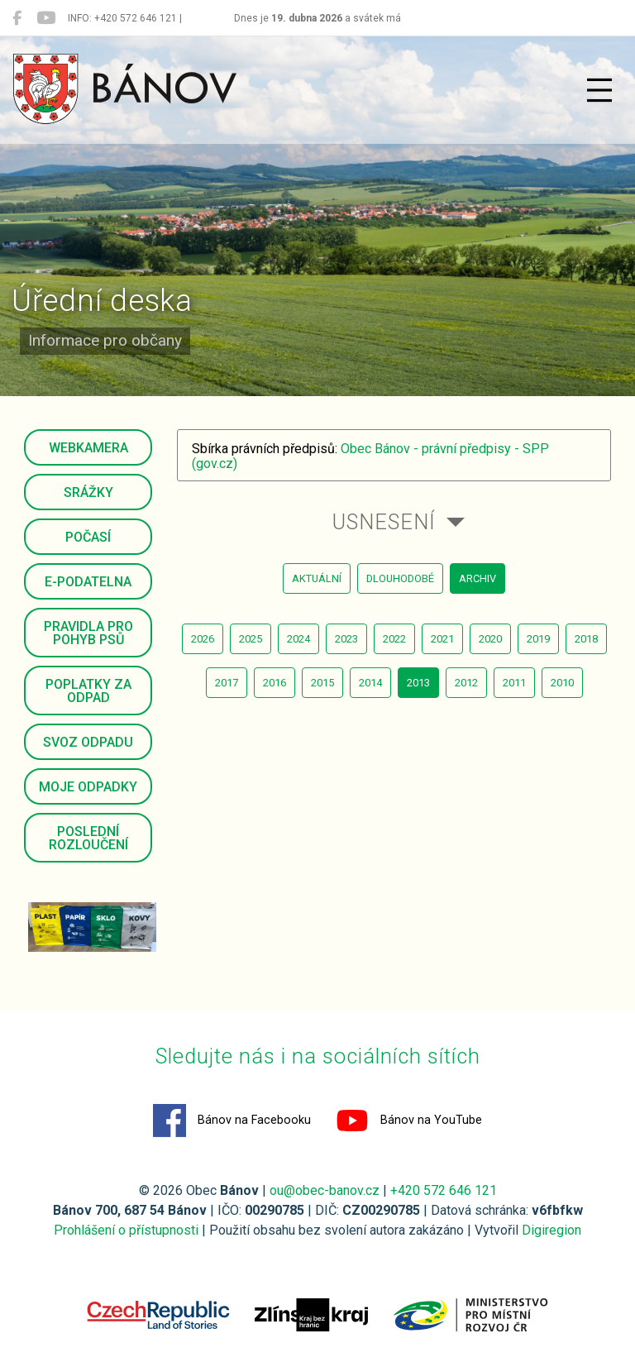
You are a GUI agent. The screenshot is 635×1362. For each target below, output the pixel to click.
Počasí (88, 537)
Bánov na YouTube (409, 1120)
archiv (477, 578)
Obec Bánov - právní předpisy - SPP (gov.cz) (370, 456)
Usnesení (384, 521)
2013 (418, 682)
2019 (538, 639)
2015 (322, 682)
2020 (490, 639)
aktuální (316, 578)
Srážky (88, 492)
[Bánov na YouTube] (45, 18)
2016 (274, 682)
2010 (562, 682)
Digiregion (551, 1230)
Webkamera (88, 448)
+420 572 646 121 (443, 1190)
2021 (442, 639)
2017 (226, 682)
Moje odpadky (88, 787)
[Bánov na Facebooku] (16, 18)
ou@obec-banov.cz (325, 1190)
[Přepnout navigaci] (599, 90)
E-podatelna (88, 582)
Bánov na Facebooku (232, 1120)
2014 (370, 682)
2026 (202, 639)
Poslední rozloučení (88, 838)
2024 (298, 639)
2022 (394, 639)
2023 (346, 639)
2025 (250, 639)
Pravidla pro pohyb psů (88, 633)
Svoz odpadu (88, 742)
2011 (514, 682)
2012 (466, 682)
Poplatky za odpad (88, 690)
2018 (586, 639)
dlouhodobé (400, 578)
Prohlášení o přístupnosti (126, 1230)
